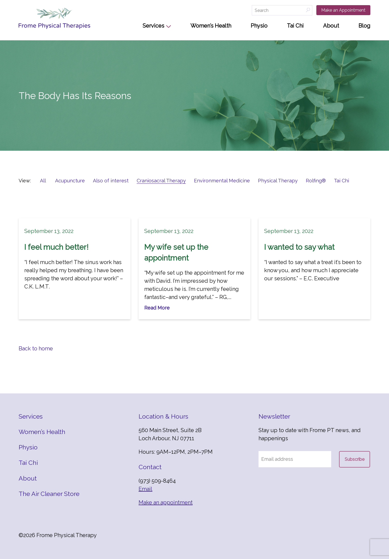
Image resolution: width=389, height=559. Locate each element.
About (331, 25)
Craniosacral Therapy (161, 180)
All (43, 180)
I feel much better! (56, 247)
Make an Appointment (343, 10)
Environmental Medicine (222, 180)
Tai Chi (295, 25)
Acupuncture (70, 180)
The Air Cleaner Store (49, 493)
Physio (259, 25)
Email (145, 489)
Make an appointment (166, 502)
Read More (157, 308)
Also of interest (111, 180)
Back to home (36, 348)
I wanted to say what (299, 247)
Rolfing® (316, 180)
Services (153, 25)
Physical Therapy (278, 180)
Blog (364, 25)
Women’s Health (210, 25)
